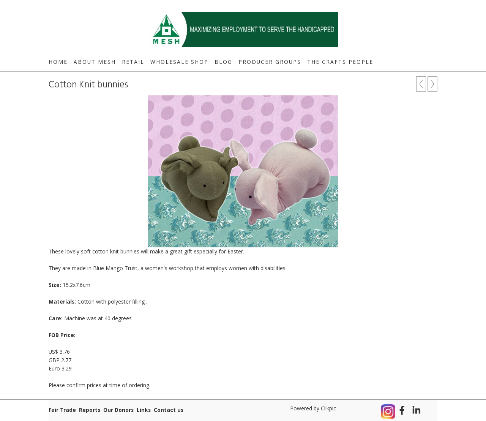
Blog (223, 61)
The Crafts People (340, 61)
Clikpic (328, 408)
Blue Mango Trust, (116, 268)
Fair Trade (62, 409)
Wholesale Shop (179, 61)
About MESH (95, 61)
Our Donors (118, 409)
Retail (133, 61)
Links (144, 409)
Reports (89, 409)
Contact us (168, 409)
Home (58, 61)
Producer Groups (269, 61)
